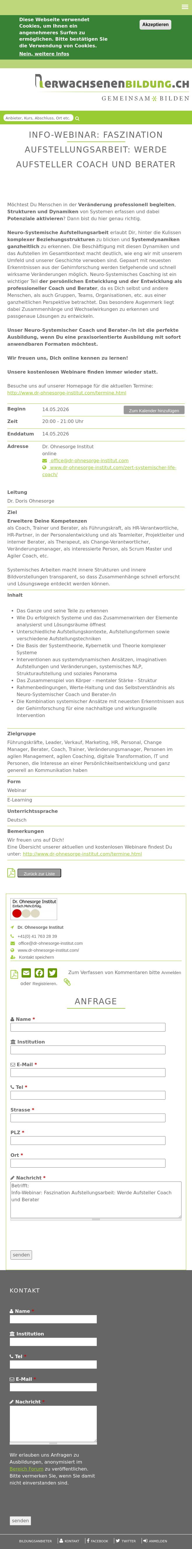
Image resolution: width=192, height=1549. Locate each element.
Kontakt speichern (32, 957)
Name (22, 1019)
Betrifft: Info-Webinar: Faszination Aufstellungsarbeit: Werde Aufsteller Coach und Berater (96, 1200)
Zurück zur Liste (39, 873)
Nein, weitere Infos (44, 54)
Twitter (129, 1541)
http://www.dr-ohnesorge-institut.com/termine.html (66, 393)
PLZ (17, 1132)
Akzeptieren (155, 24)
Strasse (22, 1110)
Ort (16, 1155)
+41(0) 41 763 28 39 (33, 936)
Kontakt (72, 1541)
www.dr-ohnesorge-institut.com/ (44, 950)
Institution (27, 1042)
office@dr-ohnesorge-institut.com (85, 460)
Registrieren (44, 983)
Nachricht (27, 1178)
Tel (18, 1087)
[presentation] (54, 1239)
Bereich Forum (26, 1469)
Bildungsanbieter (35, 1541)
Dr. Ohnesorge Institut (37, 927)
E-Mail (23, 1064)
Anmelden (171, 972)
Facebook (99, 1541)
